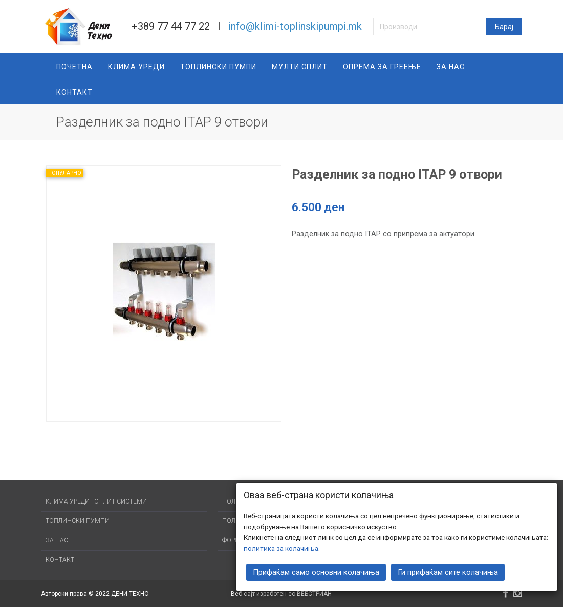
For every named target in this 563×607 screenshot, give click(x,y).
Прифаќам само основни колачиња (316, 572)
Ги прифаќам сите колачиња (448, 572)
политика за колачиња (281, 548)
